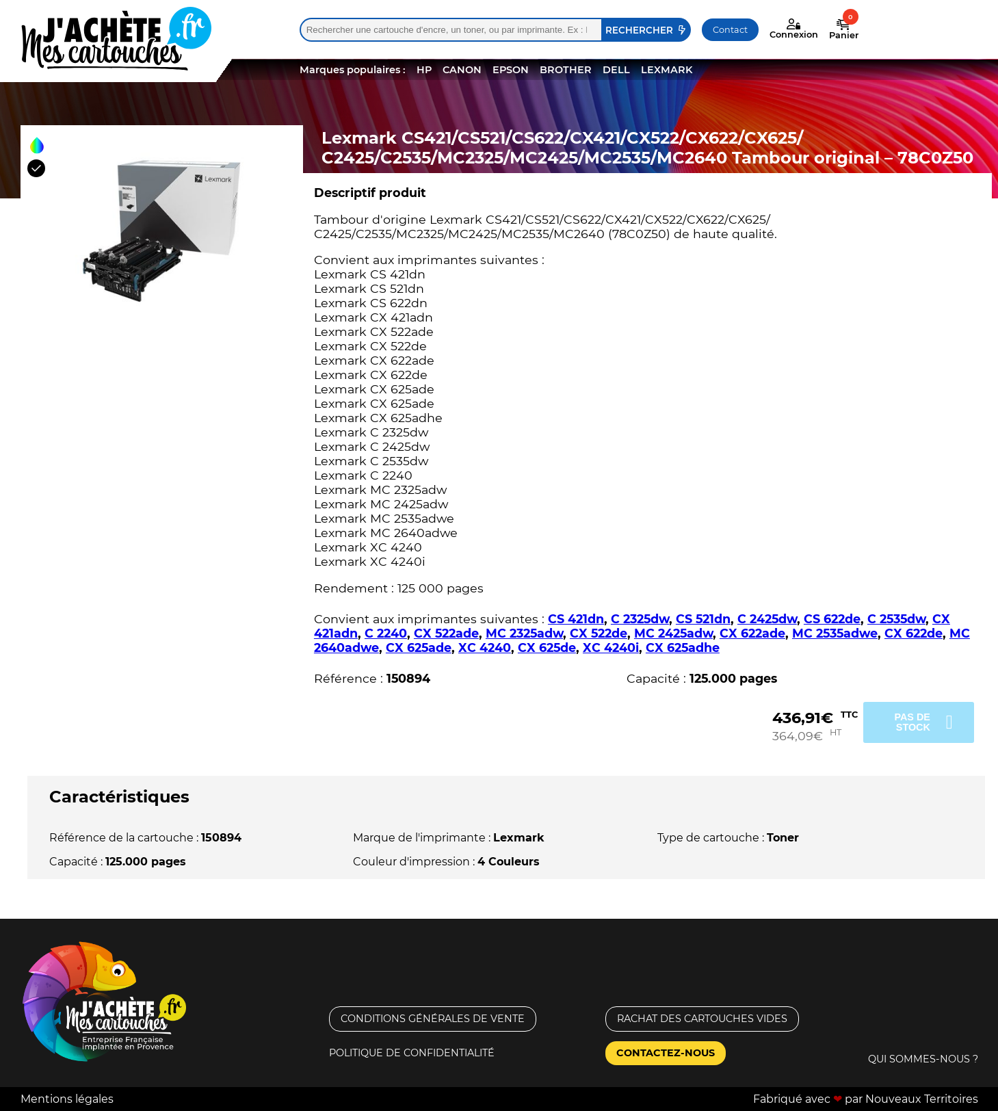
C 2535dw (896, 619)
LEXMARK (666, 70)
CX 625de (547, 647)
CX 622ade (752, 633)
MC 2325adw (524, 633)
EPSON (511, 70)
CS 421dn (576, 619)
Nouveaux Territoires (921, 1099)
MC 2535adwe (835, 633)
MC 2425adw (673, 633)
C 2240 (386, 633)
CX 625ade (418, 647)
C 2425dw (767, 619)
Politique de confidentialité (412, 1053)
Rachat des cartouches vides (702, 1018)
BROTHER (566, 70)
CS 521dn (703, 619)
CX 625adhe (683, 647)
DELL (616, 70)
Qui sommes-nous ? (923, 1059)
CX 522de (598, 633)
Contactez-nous (665, 1053)
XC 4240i (611, 647)
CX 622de (913, 633)
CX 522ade (446, 633)
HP (424, 70)
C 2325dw (640, 619)
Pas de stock (912, 721)
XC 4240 (484, 647)
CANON (462, 70)
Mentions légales (67, 1099)
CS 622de (832, 619)
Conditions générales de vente (433, 1018)
